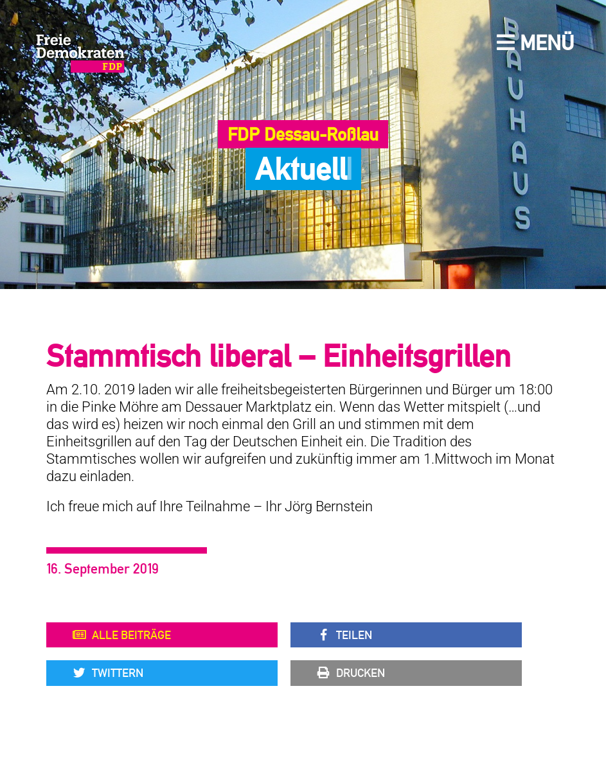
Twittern (107, 673)
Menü (535, 42)
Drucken (350, 673)
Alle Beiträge (121, 635)
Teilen (344, 635)
